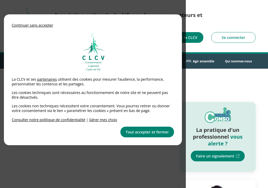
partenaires (47, 79)
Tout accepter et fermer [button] (147, 132)
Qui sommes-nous (238, 61)
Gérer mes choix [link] (103, 119)
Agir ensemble (203, 61)
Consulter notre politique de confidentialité (48, 119)
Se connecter (233, 37)
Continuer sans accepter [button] (32, 25)
